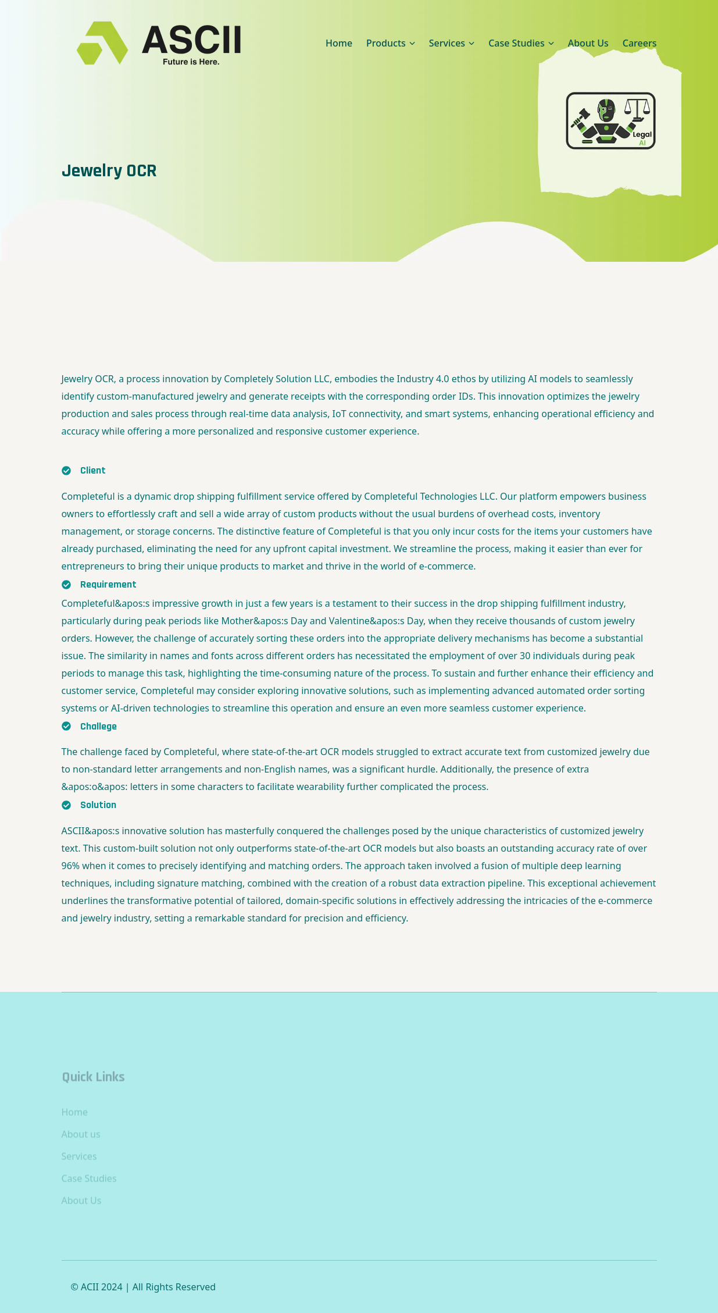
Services (79, 1171)
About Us (588, 43)
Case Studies (89, 1193)
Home (339, 43)
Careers (640, 43)
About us (81, 1149)
